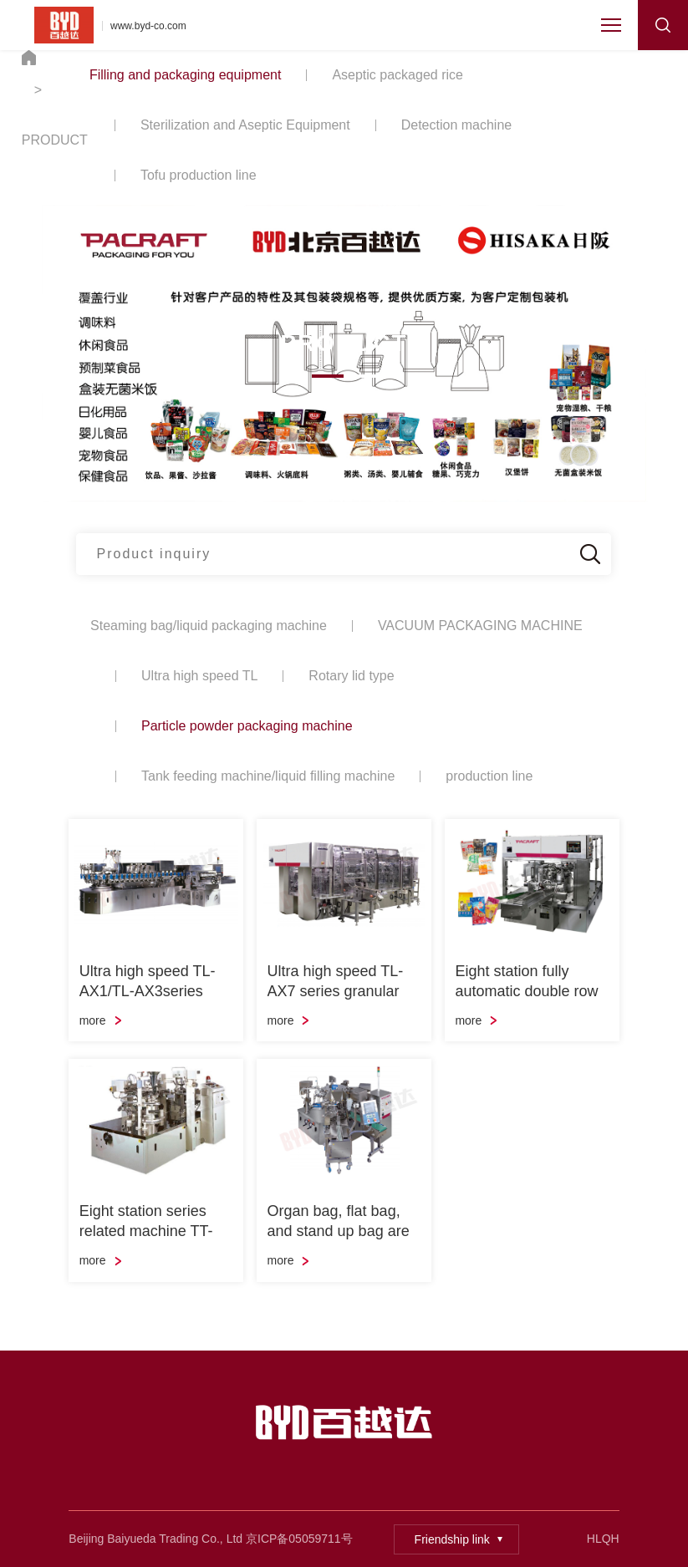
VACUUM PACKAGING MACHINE (480, 625)
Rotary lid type (351, 676)
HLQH (603, 1538)
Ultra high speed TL (199, 676)
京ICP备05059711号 (299, 1538)
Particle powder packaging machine (247, 726)
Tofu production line (198, 175)
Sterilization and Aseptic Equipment (245, 125)
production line (489, 776)
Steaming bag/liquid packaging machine (208, 625)
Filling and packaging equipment (185, 75)
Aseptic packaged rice (397, 75)
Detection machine (456, 125)
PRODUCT (55, 140)
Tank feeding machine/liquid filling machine (268, 776)
